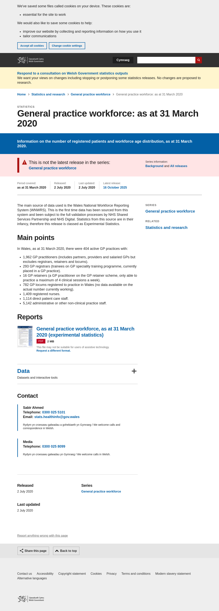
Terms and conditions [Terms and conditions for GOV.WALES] (136, 573)
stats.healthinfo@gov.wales (57, 417)
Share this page (36, 550)
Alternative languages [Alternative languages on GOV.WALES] (32, 578)
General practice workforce (90, 94)
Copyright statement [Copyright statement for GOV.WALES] (72, 573)
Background (154, 166)
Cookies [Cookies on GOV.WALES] (96, 573)
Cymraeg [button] (123, 60)
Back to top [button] (68, 550)
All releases (178, 166)
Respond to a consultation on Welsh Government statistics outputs (72, 73)
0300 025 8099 (53, 446)
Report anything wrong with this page (42, 535)
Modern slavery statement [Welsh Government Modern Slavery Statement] (173, 573)
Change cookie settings (67, 45)
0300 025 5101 (53, 412)
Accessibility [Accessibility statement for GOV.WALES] (45, 573)
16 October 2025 (115, 187)
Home (21, 94)
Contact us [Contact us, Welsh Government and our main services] (24, 573)
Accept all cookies (32, 45)
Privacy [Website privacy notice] (112, 573)
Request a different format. (54, 350)
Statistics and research (48, 94)
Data (23, 371)
